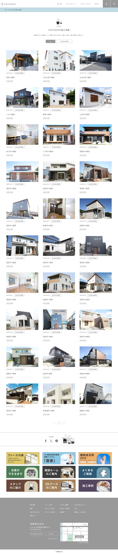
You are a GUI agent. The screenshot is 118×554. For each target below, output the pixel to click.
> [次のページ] (63, 423)
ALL (50, 41)
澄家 (31, 508)
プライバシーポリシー (53, 538)
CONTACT (51, 534)
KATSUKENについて (71, 4)
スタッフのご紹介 (50, 508)
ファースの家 (48, 505)
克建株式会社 (37, 523)
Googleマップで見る (83, 542)
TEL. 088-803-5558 (36, 534)
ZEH (75, 508)
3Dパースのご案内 (50, 512)
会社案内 (96, 4)
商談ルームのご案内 (80, 512)
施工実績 (59, 4)
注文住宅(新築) (64, 41)
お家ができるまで (35, 512)
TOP (6, 10)
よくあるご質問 (64, 505)
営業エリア (33, 516)
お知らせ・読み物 (85, 4)
